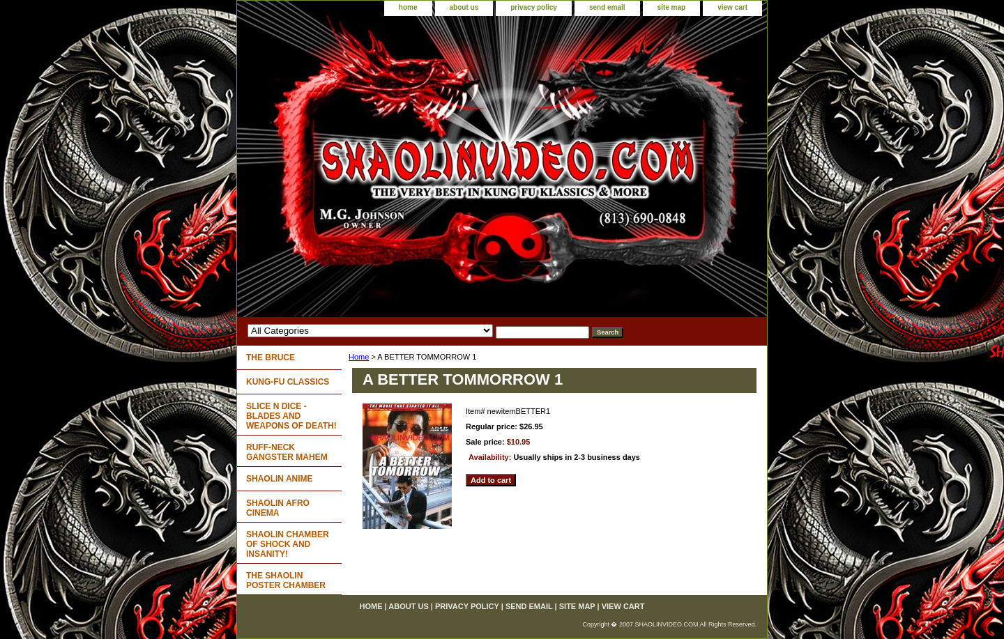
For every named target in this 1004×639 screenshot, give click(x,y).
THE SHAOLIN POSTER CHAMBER (286, 580)
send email (607, 7)
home (408, 7)
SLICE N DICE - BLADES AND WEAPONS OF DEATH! (291, 416)
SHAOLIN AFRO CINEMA (278, 508)
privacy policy (533, 7)
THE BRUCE (270, 357)
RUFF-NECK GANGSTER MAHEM (287, 452)
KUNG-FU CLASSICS (287, 382)
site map (671, 7)
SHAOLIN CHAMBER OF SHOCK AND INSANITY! (287, 544)
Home (359, 357)
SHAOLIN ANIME (279, 479)
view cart (732, 7)
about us (464, 7)
